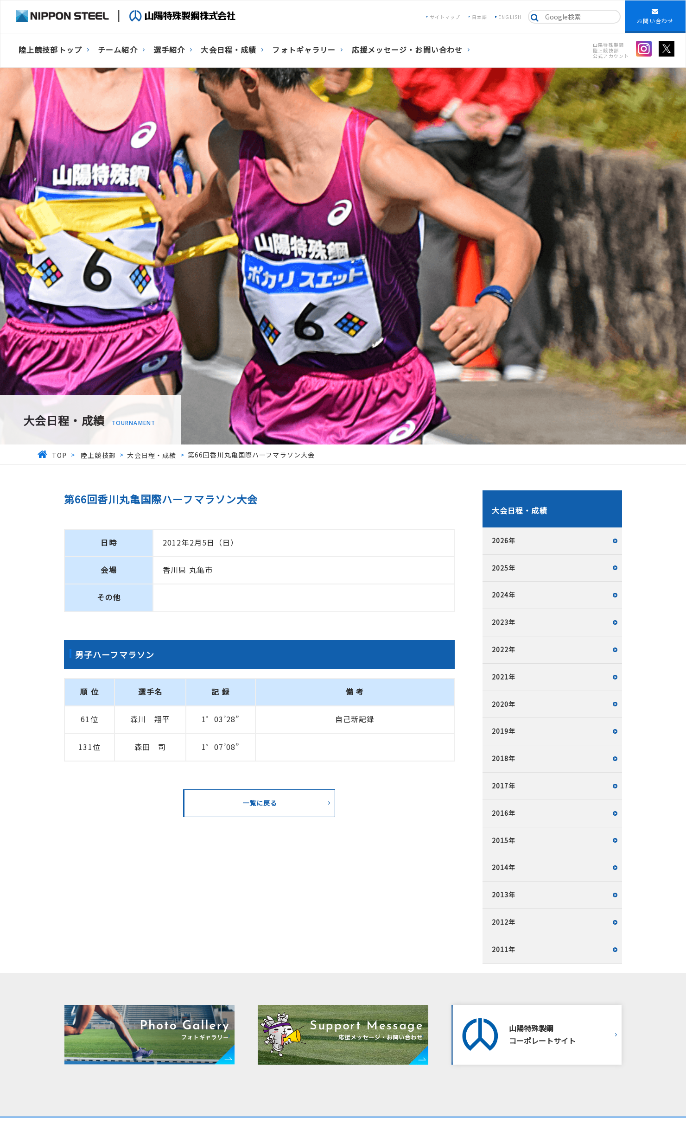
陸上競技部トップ (50, 49)
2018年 (504, 758)
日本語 (479, 16)
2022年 (504, 649)
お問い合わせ (655, 16)
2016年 (504, 813)
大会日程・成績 (228, 49)
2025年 (504, 567)
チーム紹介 (118, 49)
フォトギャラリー (304, 49)
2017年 (504, 785)
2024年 (504, 594)
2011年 (504, 949)
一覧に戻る (260, 802)
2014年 (504, 867)
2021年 (504, 676)
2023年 (504, 622)
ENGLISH (509, 16)
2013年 (504, 894)
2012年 (504, 922)
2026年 (504, 540)
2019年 (504, 731)
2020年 (504, 704)
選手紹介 (169, 49)
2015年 (504, 840)
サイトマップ (445, 16)
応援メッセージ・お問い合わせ (407, 49)
